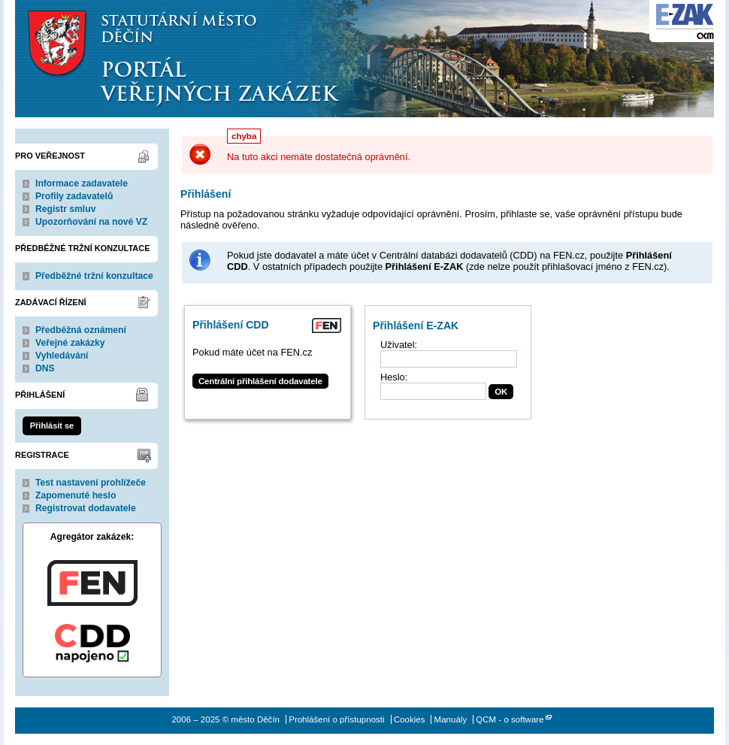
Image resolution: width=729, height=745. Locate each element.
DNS (45, 368)
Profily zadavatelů (74, 196)
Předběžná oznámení (80, 330)
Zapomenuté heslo (75, 495)
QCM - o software (509, 719)
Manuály (450, 719)
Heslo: (393, 377)
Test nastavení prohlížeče (90, 482)
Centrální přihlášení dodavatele (260, 381)
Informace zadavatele (81, 183)
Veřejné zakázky (70, 343)
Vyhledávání (62, 355)
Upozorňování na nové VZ (91, 222)
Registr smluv (65, 209)
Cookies (409, 719)
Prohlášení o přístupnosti (336, 719)
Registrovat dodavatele (85, 508)
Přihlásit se (52, 425)
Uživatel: (398, 344)
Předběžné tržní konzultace (94, 276)
